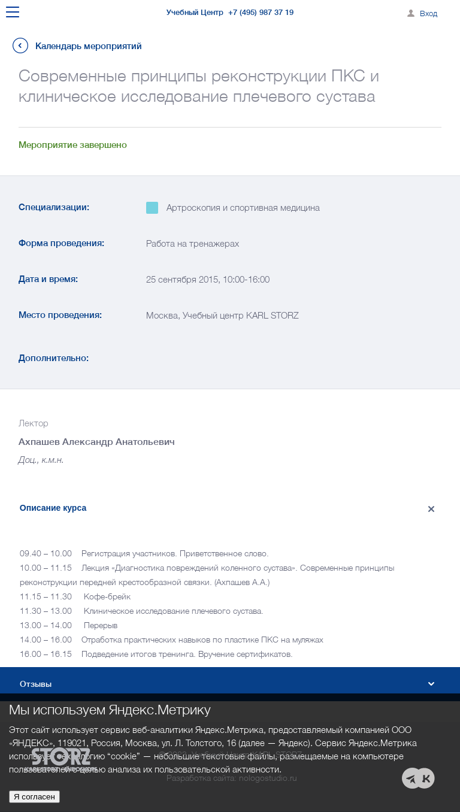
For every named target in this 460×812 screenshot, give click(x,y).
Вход (428, 13)
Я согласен (34, 796)
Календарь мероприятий (88, 45)
